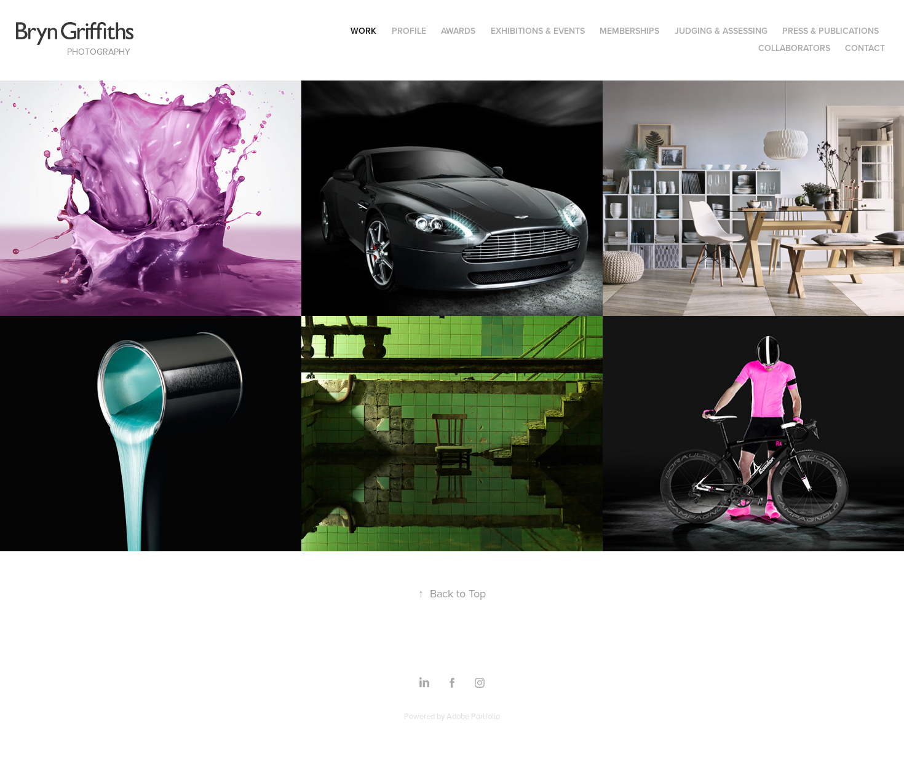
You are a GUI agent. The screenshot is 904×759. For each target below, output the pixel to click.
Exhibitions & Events (538, 31)
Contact (865, 48)
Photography (98, 51)
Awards (458, 31)
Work (363, 31)
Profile (409, 31)
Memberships (629, 31)
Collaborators (794, 48)
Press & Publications (830, 31)
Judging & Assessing (721, 31)
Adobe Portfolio (473, 716)
